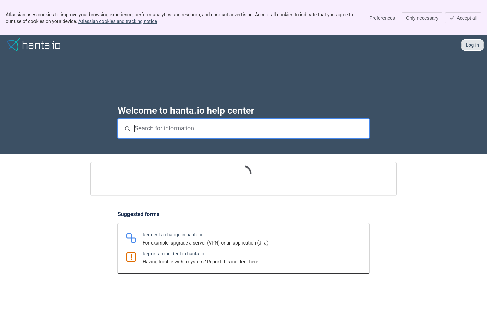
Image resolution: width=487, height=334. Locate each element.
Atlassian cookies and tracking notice (117, 21)
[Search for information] (251, 128)
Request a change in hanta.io (173, 234)
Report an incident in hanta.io (173, 253)
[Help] (34, 45)
